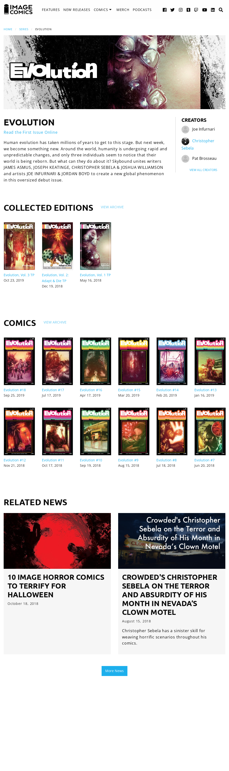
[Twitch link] (196, 9)
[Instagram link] (181, 9)
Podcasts (142, 9)
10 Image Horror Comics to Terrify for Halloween (56, 585)
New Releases (76, 9)
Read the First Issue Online (31, 132)
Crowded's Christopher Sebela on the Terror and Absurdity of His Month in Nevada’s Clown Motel (169, 594)
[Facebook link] (165, 9)
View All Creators (203, 170)
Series (23, 29)
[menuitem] (51, 10)
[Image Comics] (18, 9)
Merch (122, 9)
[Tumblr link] (189, 9)
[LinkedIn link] (213, 9)
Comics (101, 9)
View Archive (112, 207)
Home (8, 29)
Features (51, 9)
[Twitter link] (172, 9)
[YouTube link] (204, 9)
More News (114, 670)
